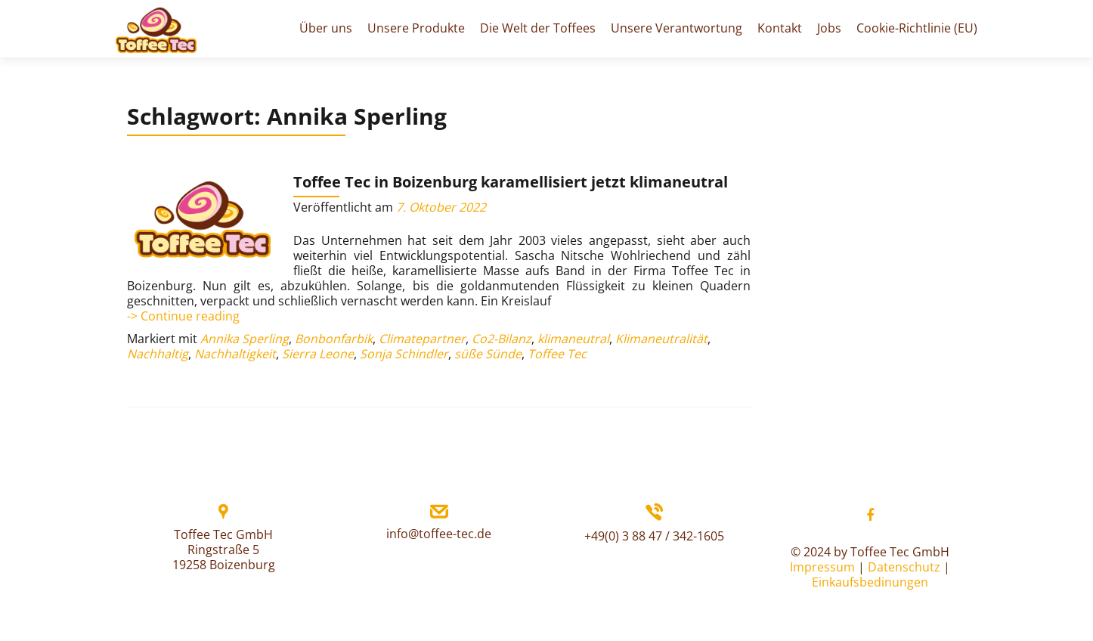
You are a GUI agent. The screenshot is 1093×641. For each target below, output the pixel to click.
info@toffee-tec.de (438, 533)
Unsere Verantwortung (676, 28)
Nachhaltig (157, 353)
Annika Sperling (244, 338)
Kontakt (779, 28)
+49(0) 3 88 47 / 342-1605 (654, 536)
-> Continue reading (183, 316)
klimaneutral (573, 338)
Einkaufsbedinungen (870, 582)
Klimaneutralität (661, 338)
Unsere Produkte (416, 28)
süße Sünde (488, 353)
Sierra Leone (318, 353)
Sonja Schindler (404, 353)
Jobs (829, 28)
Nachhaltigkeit (235, 353)
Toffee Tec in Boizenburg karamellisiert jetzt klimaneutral (510, 182)
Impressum (822, 567)
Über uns (325, 28)
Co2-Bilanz (501, 338)
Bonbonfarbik (334, 338)
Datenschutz (904, 567)
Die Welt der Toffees (538, 28)
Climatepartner (422, 338)
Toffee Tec (557, 353)
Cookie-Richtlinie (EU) (916, 28)
